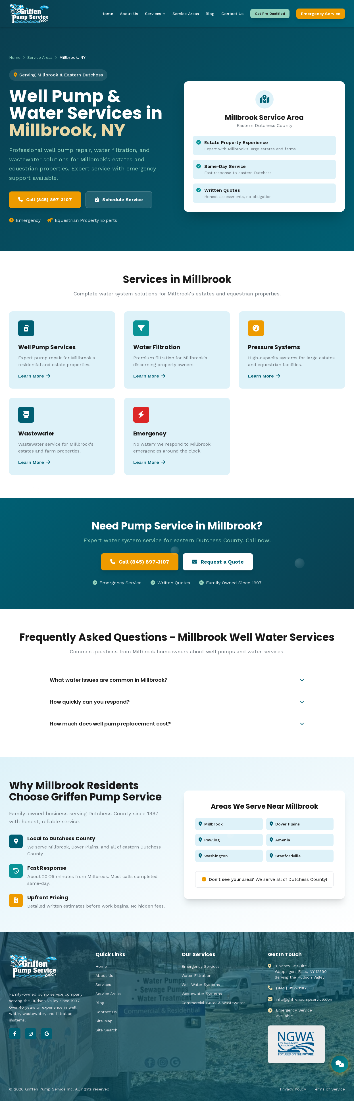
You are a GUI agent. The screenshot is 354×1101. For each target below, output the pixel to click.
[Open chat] (339, 1064)
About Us (129, 13)
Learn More (34, 376)
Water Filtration (196, 975)
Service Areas (185, 13)
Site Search (106, 1030)
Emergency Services (201, 966)
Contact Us (232, 13)
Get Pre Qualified (270, 14)
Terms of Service (329, 1089)
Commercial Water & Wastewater (213, 1002)
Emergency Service (320, 13)
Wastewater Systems (202, 993)
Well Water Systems (201, 984)
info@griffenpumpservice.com (305, 999)
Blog (210, 13)
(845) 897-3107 (291, 988)
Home (107, 13)
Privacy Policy (293, 1089)
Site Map (104, 1021)
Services (155, 13)
